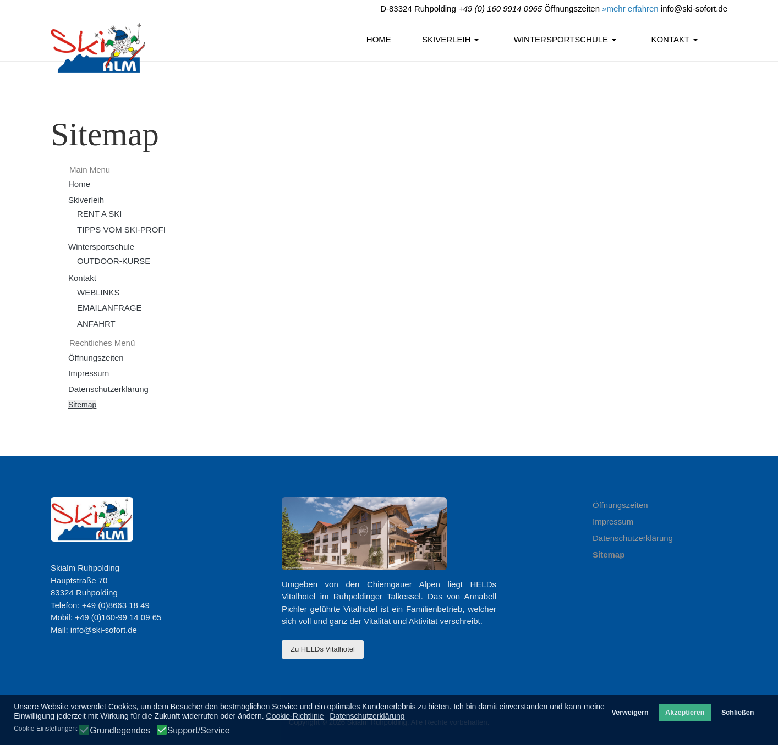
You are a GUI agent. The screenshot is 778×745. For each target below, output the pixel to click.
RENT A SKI (99, 213)
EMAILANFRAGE (109, 307)
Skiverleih (86, 200)
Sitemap (82, 404)
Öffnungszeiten (96, 357)
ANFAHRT (96, 323)
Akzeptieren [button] (684, 712)
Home (79, 184)
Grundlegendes (120, 731)
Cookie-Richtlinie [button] (295, 715)
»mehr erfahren (630, 8)
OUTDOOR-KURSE (113, 261)
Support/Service (198, 731)
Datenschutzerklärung (108, 389)
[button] (452, 40)
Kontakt (82, 278)
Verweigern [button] (629, 712)
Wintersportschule (101, 246)
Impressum (88, 373)
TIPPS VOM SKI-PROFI (121, 229)
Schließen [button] (737, 712)
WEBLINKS (98, 292)
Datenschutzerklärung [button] (367, 715)
